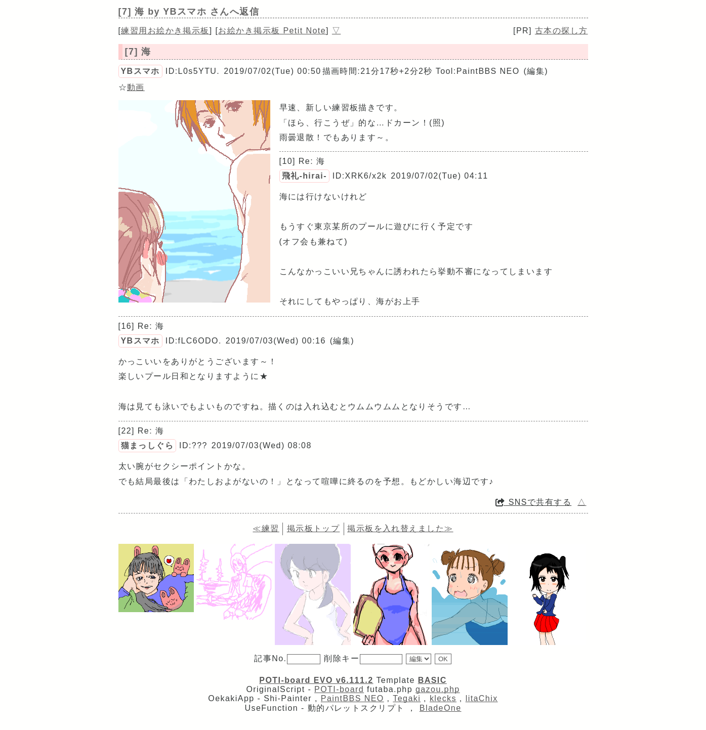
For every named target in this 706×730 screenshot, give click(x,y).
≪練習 (266, 528)
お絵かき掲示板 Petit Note (272, 30)
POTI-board (339, 689)
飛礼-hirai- (304, 175)
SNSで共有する (533, 502)
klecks (443, 698)
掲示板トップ (313, 528)
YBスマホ (140, 71)
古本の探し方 (561, 30)
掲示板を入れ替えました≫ (400, 528)
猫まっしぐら (147, 445)
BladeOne (441, 708)
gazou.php (438, 689)
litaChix (482, 698)
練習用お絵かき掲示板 (165, 30)
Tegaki (407, 698)
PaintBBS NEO (352, 698)
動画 (136, 87)
